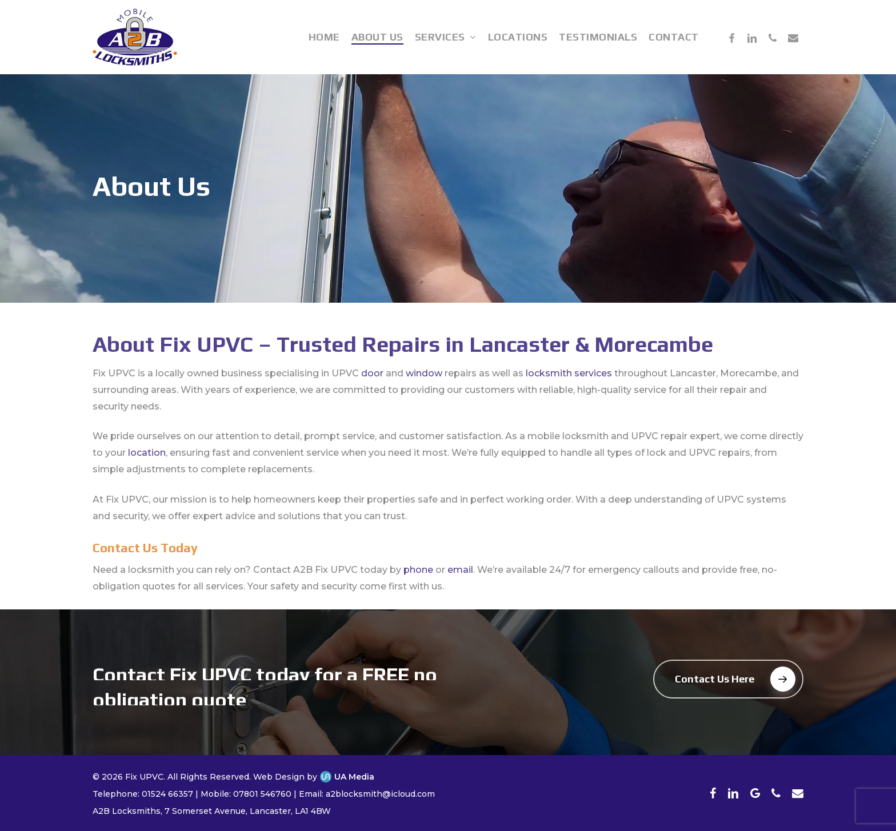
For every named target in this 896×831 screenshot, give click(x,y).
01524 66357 (167, 794)
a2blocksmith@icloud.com (380, 794)
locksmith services (569, 391)
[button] (728, 679)
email (460, 588)
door (372, 391)
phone (418, 588)
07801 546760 (262, 794)
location (147, 470)
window (424, 391)
